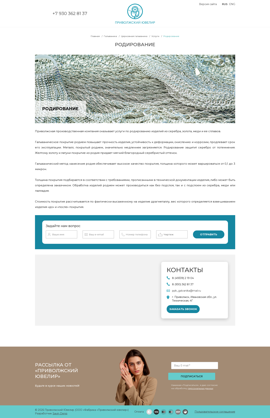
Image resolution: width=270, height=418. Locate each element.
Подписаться (192, 376)
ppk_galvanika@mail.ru (186, 290)
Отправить (208, 234)
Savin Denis (60, 413)
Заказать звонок (183, 309)
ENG (232, 4)
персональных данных (200, 388)
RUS (224, 4)
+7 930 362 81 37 (69, 13)
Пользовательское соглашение (215, 411)
